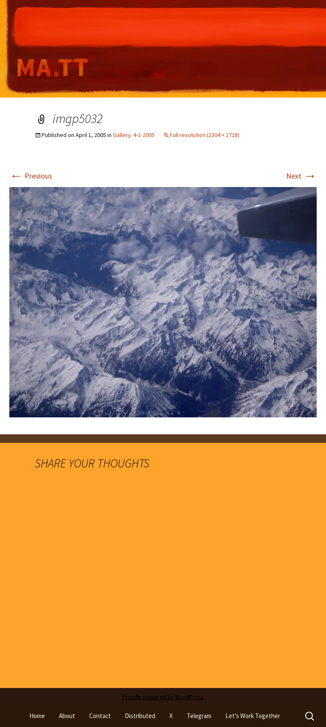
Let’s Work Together (252, 716)
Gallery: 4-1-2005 (134, 135)
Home (37, 716)
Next (301, 176)
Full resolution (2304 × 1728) (204, 135)
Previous (30, 176)
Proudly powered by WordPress (163, 697)
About (67, 716)
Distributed (140, 716)
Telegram (199, 716)
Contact (100, 716)
